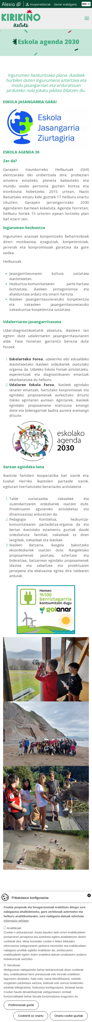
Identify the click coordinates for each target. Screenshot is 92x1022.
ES (89, 3)
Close (89, 901)
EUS (84, 3)
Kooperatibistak (40, 4)
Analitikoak (14, 934)
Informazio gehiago (16, 927)
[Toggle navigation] (86, 18)
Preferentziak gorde (21, 1011)
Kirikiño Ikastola (21, 13)
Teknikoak (13, 971)
